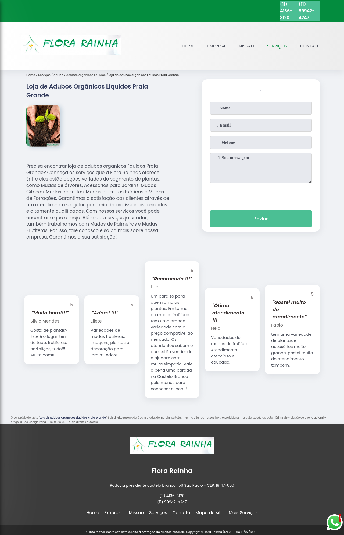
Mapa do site (209, 513)
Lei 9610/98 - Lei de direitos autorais (74, 422)
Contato (310, 46)
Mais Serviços (243, 513)
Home (187, 46)
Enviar (261, 219)
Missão (245, 46)
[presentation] (261, 195)
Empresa (215, 46)
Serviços (276, 46)
